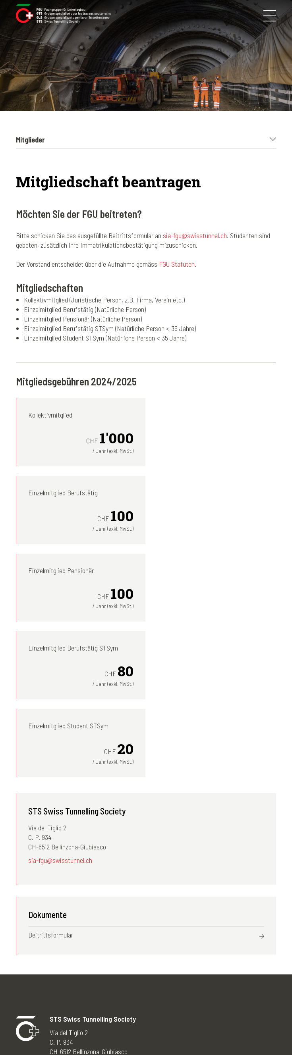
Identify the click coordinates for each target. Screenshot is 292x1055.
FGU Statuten (177, 264)
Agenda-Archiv (124, 985)
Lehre (23, 1004)
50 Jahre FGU (123, 995)
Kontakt (194, 1030)
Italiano (179, 976)
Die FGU (26, 957)
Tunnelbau (29, 995)
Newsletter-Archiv (129, 966)
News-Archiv (122, 976)
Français (181, 966)
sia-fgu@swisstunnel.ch (195, 235)
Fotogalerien (121, 957)
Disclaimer (161, 1030)
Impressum (124, 1030)
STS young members (43, 985)
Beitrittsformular (50, 779)
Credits (222, 1030)
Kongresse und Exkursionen (52, 966)
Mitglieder (29, 976)
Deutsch (180, 957)
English (179, 985)
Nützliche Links (126, 1004)
